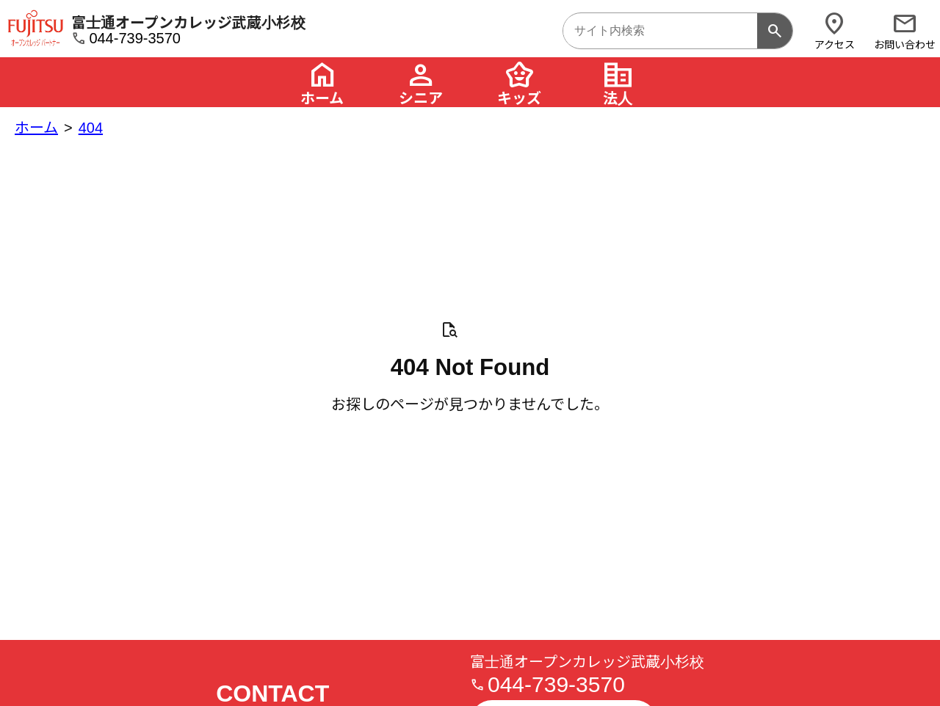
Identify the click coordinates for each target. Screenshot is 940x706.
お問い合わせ (905, 30)
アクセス (834, 30)
